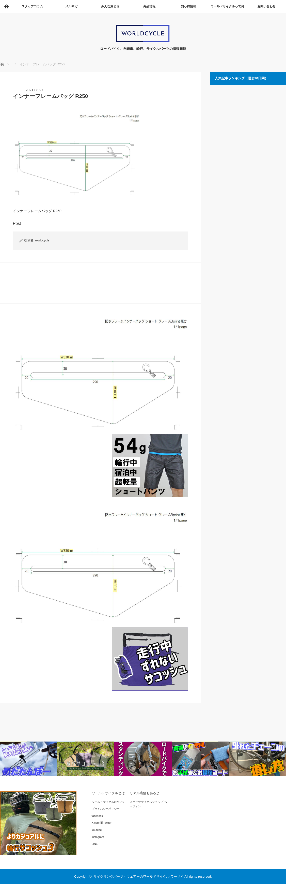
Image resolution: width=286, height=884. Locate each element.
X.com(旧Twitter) (102, 822)
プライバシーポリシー (106, 808)
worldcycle (42, 240)
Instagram (98, 836)
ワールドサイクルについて (108, 801)
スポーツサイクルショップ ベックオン (148, 804)
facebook (97, 815)
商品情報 (149, 6)
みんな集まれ (110, 6)
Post (17, 223)
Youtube (97, 829)
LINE (95, 843)
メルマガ (71, 6)
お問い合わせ (266, 6)
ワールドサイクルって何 (227, 6)
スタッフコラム (32, 6)
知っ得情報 (188, 6)
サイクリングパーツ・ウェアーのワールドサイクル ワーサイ (138, 876)
